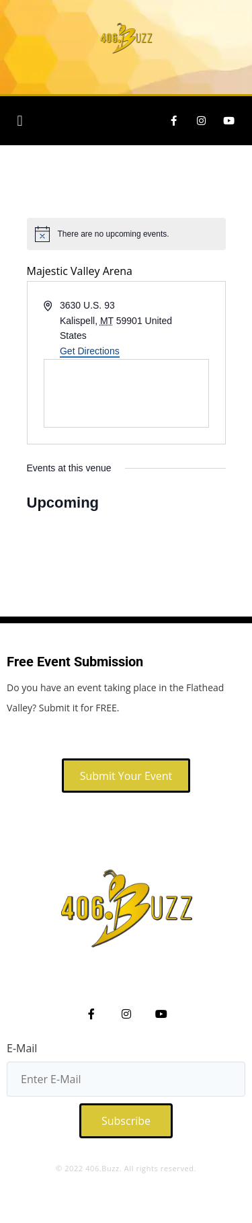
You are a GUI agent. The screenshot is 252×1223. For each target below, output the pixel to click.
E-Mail (22, 1048)
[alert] (126, 234)
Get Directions (90, 351)
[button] (19, 121)
